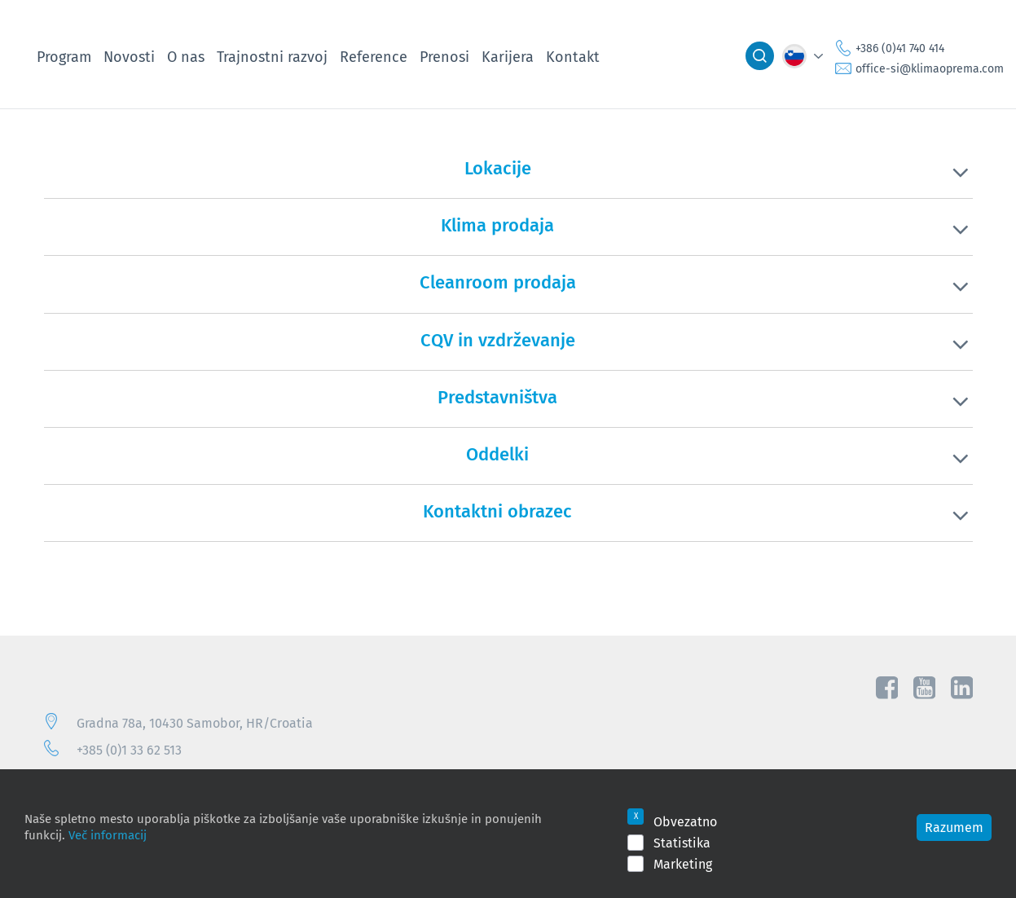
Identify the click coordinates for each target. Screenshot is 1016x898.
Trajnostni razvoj (272, 56)
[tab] (508, 178)
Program (64, 56)
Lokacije (497, 168)
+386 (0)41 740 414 (899, 48)
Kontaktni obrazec (497, 511)
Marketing (682, 864)
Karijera (508, 56)
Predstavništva (497, 397)
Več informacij (107, 834)
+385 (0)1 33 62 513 (129, 749)
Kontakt (573, 56)
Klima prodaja (497, 225)
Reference (373, 56)
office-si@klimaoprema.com (929, 68)
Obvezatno (685, 821)
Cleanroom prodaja (498, 282)
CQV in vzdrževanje (497, 340)
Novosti (129, 56)
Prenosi (444, 56)
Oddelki (497, 454)
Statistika (681, 842)
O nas (186, 56)
